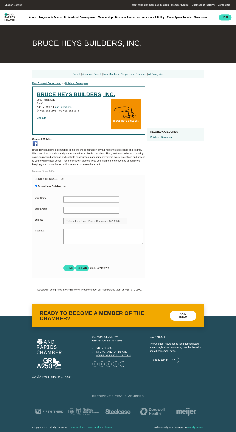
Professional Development (80, 17)
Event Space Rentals (179, 17)
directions (66, 107)
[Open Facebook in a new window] (95, 364)
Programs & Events (50, 17)
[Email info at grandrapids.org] (110, 352)
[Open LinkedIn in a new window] (109, 364)
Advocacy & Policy (153, 17)
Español (18, 5)
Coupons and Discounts (133, 74)
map (56, 107)
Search (77, 74)
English (9, 5)
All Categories (155, 74)
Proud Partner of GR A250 (56, 377)
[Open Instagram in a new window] (115, 364)
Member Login (180, 5)
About (32, 17)
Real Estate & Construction (46, 83)
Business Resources (127, 17)
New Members (111, 74)
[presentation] (86, 255)
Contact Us (224, 5)
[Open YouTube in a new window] (122, 364)
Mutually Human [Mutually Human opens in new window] (195, 427)
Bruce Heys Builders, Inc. (76, 94)
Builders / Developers (161, 137)
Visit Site (41, 118)
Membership (105, 17)
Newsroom (200, 17)
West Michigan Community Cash (150, 5)
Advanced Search (91, 74)
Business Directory (203, 5)
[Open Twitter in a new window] (102, 364)
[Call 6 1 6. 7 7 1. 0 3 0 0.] (102, 348)
